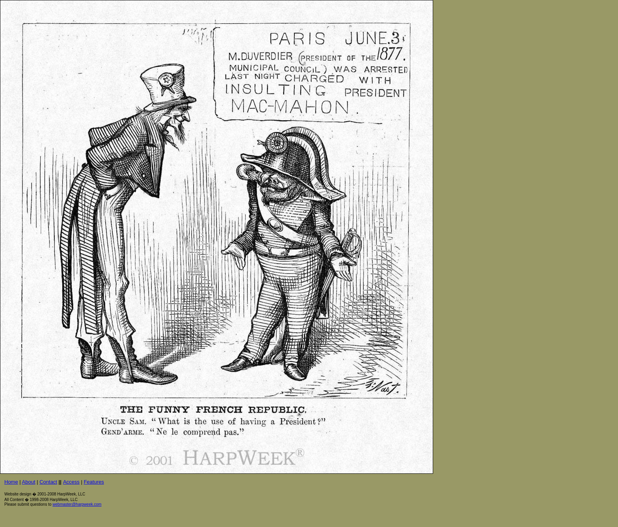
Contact (48, 482)
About (28, 482)
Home (11, 482)
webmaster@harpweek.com (76, 504)
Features (94, 482)
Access (71, 482)
